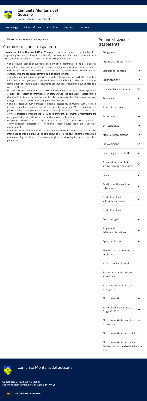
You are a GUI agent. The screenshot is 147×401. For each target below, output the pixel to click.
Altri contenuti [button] (111, 298)
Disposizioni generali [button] (114, 71)
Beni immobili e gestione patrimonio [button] (116, 186)
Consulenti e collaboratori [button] (117, 89)
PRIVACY (50, 385)
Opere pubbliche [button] (112, 241)
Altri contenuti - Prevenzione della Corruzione (122, 322)
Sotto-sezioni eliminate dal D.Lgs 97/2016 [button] (118, 309)
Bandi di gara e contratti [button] (116, 153)
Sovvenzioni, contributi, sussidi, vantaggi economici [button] (118, 164)
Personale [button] (108, 98)
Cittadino (52, 27)
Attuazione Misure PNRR (117, 62)
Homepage (12, 27)
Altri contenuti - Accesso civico (120, 333)
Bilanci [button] (106, 175)
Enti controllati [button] (111, 126)
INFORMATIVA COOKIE (28, 393)
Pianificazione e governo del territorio (118, 252)
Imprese (68, 27)
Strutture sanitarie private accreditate (117, 274)
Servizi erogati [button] (111, 219)
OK (8, 393)
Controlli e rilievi (112, 210)
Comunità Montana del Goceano (38, 14)
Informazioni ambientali (116, 263)
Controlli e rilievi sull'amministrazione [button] (114, 199)
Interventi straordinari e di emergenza (117, 287)
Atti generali (109, 52)
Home (10, 39)
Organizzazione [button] (111, 80)
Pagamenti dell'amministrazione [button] (114, 230)
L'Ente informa (32, 27)
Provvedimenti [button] (111, 144)
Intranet (84, 27)
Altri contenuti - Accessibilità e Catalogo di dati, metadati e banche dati (122, 346)
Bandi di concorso (113, 107)
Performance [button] (110, 116)
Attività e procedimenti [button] (115, 135)
